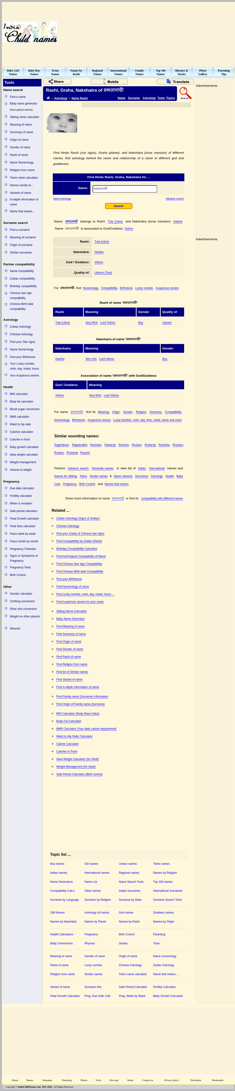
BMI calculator (19, 394)
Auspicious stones (167, 288)
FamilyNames (139, 72)
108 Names (57, 912)
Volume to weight (20, 469)
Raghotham (61, 445)
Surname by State (130, 899)
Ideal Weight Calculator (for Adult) (77, 759)
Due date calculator (22, 488)
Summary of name (21, 132)
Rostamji (150, 445)
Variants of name (20, 193)
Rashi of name (19, 155)
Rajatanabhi (79, 445)
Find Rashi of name (68, 656)
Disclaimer (195, 1080)
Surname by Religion (97, 899)
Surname (134, 98)
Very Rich (91, 322)
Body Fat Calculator (68, 721)
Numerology (90, 288)
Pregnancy (69, 484)
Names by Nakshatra (63, 921)
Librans (167, 322)
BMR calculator (19, 416)
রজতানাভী (71, 221)
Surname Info (93, 987)
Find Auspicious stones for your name (80, 601)
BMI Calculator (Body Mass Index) (77, 713)
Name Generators (61, 881)
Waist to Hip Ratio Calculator (74, 736)
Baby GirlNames (13, 72)
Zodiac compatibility (22, 278)
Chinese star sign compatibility (21, 295)
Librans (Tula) (103, 272)
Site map (114, 1080)
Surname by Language (64, 899)
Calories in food (20, 439)
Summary (156, 412)
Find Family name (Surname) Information (82, 696)
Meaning (103, 412)
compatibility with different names (162, 498)
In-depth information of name (24, 202)
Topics (170, 98)
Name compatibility (22, 271)
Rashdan (96, 445)
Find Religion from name (71, 664)
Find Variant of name (69, 679)
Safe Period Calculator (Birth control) (79, 774)
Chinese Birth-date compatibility (21, 306)
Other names (92, 890)
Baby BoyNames (34, 72)
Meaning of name (21, 124)
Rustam (59, 452)
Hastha (177, 221)
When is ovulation (21, 503)
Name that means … (166, 974)
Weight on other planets (25, 616)
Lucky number (144, 288)
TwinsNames (55, 72)
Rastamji (109, 445)
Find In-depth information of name (77, 687)
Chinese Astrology (21, 334)
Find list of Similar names (72, 672)
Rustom (85, 452)
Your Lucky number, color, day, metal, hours (24, 366)
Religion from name (22, 170)
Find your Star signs (22, 342)
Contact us (147, 1080)
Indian (142, 468)
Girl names (91, 863)
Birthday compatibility (23, 286)
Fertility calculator (21, 496)
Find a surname (20, 229)
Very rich (91, 359)
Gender (128, 412)
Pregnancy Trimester (23, 549)
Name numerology (164, 956)
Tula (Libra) (115, 221)
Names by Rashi (129, 921)
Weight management (23, 462)
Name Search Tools (131, 881)
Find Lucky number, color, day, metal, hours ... (85, 594)
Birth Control (18, 575)
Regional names (129, 872)
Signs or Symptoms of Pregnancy (24, 558)
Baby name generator (23, 103)
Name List (90, 881)
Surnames (141, 476)
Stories (123, 943)
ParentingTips (224, 72)
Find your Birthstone (22, 357)
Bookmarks (218, 1080)
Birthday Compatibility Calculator (76, 548)
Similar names (99, 476)
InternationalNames (118, 72)
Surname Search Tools (167, 899)
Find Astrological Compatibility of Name (81, 556)
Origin (116, 412)
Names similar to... (21, 185)
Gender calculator (21, 593)
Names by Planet (95, 921)
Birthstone (126, 288)
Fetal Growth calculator (24, 518)
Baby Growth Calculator (168, 996)
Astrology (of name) (96, 912)
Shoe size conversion (23, 609)
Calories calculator (21, 432)
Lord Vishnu (107, 322)
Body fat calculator (21, 401)
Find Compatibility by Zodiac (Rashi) (79, 541)
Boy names (57, 863)
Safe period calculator (23, 511)
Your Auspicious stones (24, 375)
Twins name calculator (24, 177)
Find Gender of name (69, 649)
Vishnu (128, 228)
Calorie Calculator (67, 744)
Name (121, 98)
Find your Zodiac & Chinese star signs (80, 533)
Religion (141, 412)
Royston (178, 445)
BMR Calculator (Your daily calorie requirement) (86, 728)
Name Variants (123, 476)
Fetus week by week (23, 533)
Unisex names (128, 863)
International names (96, 872)
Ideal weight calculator (24, 454)
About (130, 1080)
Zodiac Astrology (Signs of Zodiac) (78, 518)
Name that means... (22, 211)
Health (169, 476)
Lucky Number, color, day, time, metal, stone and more (147, 420)
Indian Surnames (129, 890)
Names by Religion (165, 872)
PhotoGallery (202, 72)
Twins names (161, 863)
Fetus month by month (24, 541)
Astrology (60, 98)
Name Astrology (62, 198)
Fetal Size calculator (22, 526)
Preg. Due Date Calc (97, 996)
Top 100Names (160, 72)
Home (15, 1080)
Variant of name (60, 987)
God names (126, 912)
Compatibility (109, 288)
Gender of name (20, 147)
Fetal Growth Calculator (65, 996)
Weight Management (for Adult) (76, 766)
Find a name (18, 97)
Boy (140, 322)
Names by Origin (163, 921)
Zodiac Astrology (20, 326)
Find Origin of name (68, 641)
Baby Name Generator (70, 618)
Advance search (175, 198)
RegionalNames (97, 72)
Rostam (137, 445)
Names (29, 1080)
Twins (83, 476)
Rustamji (72, 452)
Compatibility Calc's (62, 890)
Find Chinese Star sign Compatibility (79, 564)
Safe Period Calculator (133, 987)
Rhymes (89, 943)
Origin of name (19, 139)
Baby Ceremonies (61, 943)
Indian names (58, 872)
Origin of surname (21, 245)
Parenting (159, 934)
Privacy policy (171, 1080)
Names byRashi (76, 72)
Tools (161, 98)
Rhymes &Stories (181, 72)
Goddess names (163, 912)
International (157, 468)
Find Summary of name (71, 634)
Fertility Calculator (164, 987)
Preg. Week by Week (132, 996)
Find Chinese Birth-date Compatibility (79, 571)
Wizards (15, 628)
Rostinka (164, 445)
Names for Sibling (65, 476)
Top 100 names (163, 881)
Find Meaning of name (70, 626)
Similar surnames (21, 252)
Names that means (117, 484)
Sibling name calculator (24, 117)
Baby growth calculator (24, 447)
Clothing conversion (22, 601)
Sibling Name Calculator (71, 611)
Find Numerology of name (72, 586)
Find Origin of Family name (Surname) (80, 704)
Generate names (102, 468)
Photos (84, 1080)
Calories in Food (66, 751)
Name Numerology (22, 162)
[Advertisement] (203, 32)
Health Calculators (61, 934)
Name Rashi (79, 98)
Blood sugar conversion (25, 409)
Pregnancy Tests (20, 567)
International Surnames (167, 890)
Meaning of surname (23, 237)
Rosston (123, 445)
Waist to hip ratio (20, 424)
